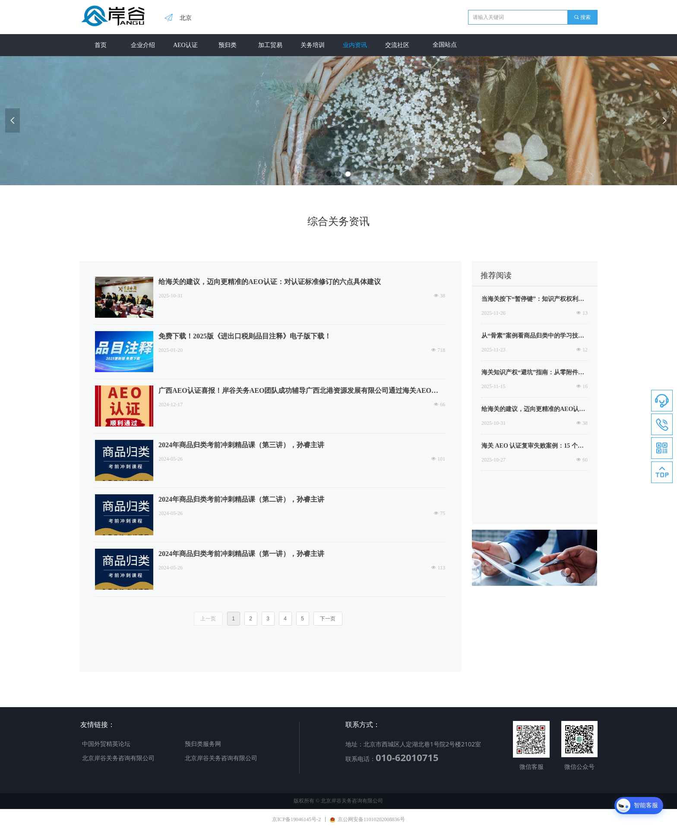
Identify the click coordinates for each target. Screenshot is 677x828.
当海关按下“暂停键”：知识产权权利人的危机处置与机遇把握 (532, 300)
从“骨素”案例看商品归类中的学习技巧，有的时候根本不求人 (529, 336)
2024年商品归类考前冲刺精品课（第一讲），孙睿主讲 (241, 553)
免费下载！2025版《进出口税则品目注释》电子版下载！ (244, 336)
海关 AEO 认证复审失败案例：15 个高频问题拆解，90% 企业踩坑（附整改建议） (533, 446)
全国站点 (445, 44)
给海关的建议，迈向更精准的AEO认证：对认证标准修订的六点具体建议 (269, 281)
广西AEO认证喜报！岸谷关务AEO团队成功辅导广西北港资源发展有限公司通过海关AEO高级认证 (301, 391)
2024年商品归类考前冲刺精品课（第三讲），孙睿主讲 (241, 445)
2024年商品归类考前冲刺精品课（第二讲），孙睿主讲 (241, 499)
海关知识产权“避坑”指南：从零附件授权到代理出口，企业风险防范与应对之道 (532, 373)
